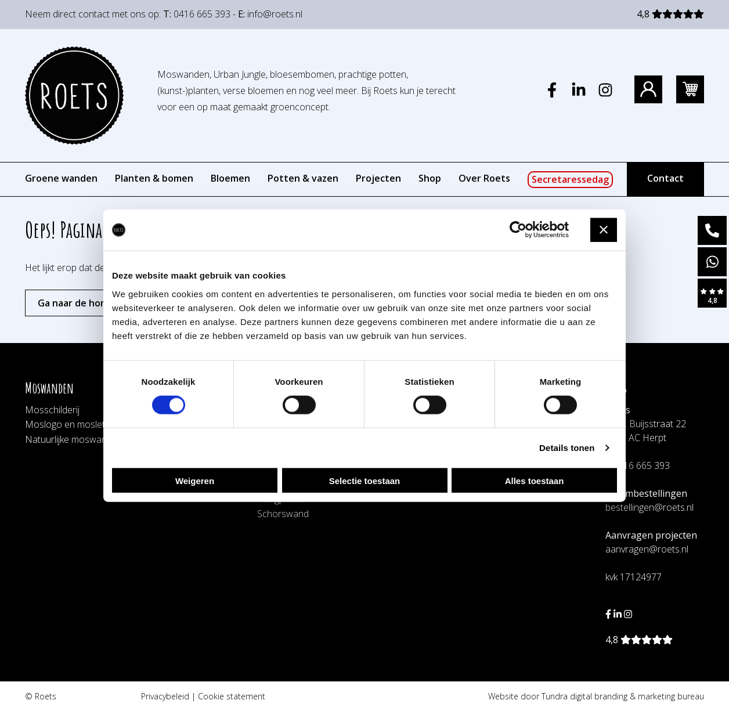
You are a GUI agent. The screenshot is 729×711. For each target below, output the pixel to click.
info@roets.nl (274, 14)
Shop (429, 178)
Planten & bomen (154, 178)
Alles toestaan (534, 480)
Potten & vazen (303, 178)
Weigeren (194, 480)
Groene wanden (61, 178)
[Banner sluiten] (603, 230)
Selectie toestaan (364, 480)
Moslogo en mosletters (73, 424)
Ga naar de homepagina (91, 303)
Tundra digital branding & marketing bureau (623, 696)
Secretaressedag (570, 179)
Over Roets (484, 178)
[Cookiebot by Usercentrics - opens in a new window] (518, 230)
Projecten (378, 178)
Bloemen (230, 178)
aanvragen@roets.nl (646, 549)
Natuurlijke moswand (68, 439)
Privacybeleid (165, 696)
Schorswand (283, 513)
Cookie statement (231, 696)
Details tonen (566, 448)
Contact (665, 178)
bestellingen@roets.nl (649, 507)
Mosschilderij (52, 409)
